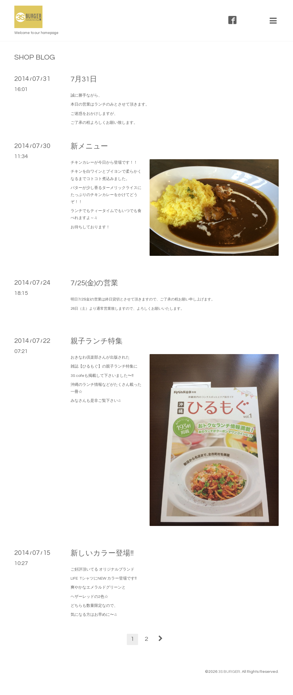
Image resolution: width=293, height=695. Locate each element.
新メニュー (89, 146)
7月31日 (84, 79)
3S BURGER (229, 672)
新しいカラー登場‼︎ (102, 553)
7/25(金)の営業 (94, 283)
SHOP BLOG (34, 57)
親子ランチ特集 (97, 341)
